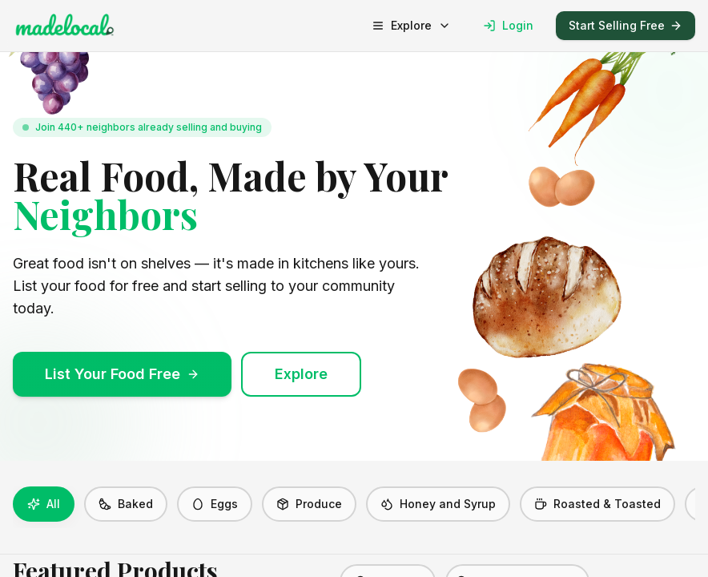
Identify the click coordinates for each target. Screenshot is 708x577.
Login (508, 25)
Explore (411, 25)
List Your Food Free (122, 373)
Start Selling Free (625, 25)
